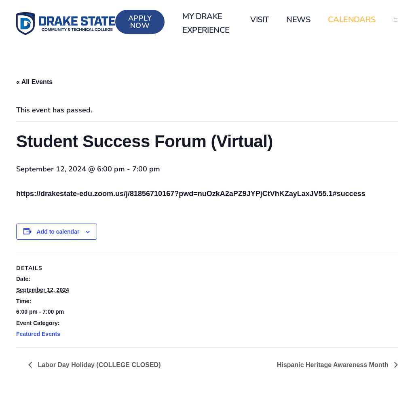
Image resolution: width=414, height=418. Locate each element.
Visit (259, 19)
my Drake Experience (205, 23)
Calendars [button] (352, 19)
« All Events (34, 81)
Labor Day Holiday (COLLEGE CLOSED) (98, 364)
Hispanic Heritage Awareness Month (333, 364)
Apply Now (140, 21)
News (298, 19)
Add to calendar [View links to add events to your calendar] (58, 231)
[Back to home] (65, 23)
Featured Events (38, 334)
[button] (395, 20)
